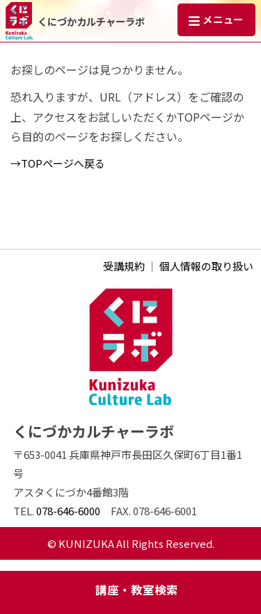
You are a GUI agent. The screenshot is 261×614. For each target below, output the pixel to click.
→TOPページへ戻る (57, 163)
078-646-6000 (68, 510)
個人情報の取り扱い (206, 266)
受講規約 (124, 266)
